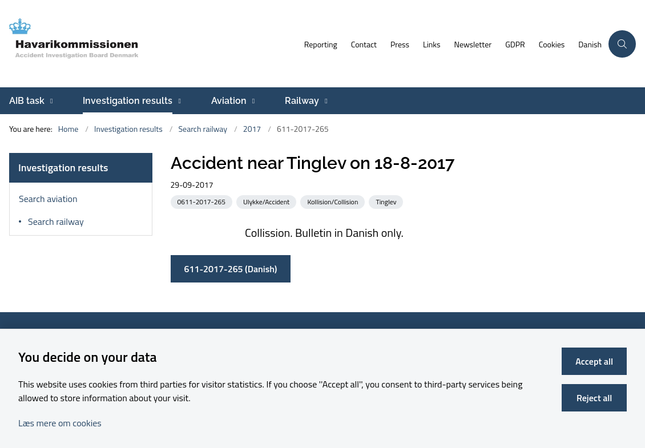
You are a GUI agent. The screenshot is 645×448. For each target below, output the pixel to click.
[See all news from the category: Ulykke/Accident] (267, 201)
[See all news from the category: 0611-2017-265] (203, 201)
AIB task (27, 100)
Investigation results (127, 100)
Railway (302, 100)
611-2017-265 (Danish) (230, 269)
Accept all (594, 361)
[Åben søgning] (622, 44)
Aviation (229, 100)
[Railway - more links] (324, 101)
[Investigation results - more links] (177, 101)
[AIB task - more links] (50, 101)
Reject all (594, 398)
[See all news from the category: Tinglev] (387, 201)
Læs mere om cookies (60, 423)
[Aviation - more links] (252, 101)
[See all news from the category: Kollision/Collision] (333, 201)
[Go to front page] (148, 43)
